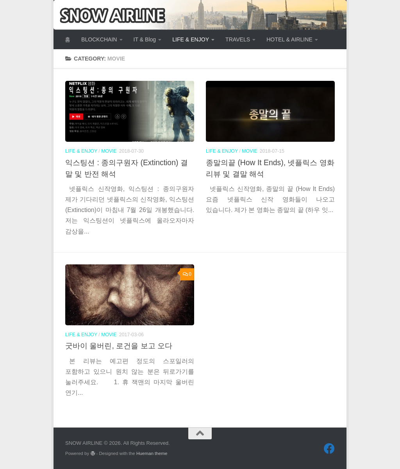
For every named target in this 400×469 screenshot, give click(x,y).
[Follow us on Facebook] (329, 448)
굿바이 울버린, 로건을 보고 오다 (118, 345)
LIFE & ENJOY (190, 39)
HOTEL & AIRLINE (289, 39)
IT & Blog (145, 39)
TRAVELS (237, 39)
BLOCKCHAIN (99, 39)
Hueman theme (151, 453)
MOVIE (109, 151)
